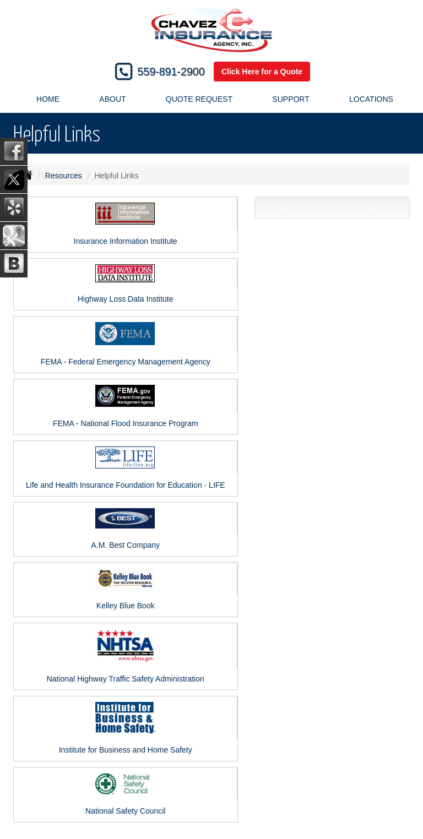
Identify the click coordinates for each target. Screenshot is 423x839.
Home (47, 99)
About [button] (112, 99)
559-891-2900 (171, 72)
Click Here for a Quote (261, 71)
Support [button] (290, 99)
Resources (63, 175)
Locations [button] (371, 99)
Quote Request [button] (199, 99)
